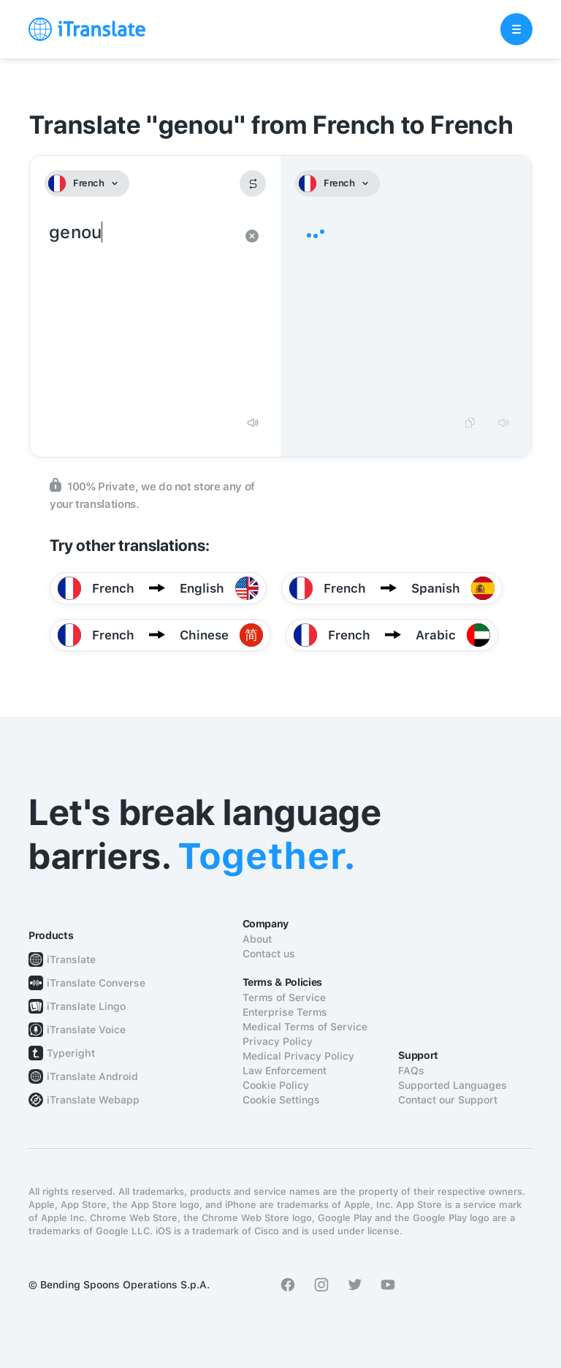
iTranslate (71, 959)
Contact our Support (447, 1100)
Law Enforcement (285, 1070)
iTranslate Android (92, 1076)
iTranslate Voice (86, 1030)
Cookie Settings (281, 1100)
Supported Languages (452, 1085)
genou (141, 312)
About (257, 939)
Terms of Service (284, 997)
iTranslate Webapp (93, 1100)
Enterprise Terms (285, 1012)
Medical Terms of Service (305, 1027)
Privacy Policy (278, 1041)
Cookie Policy (276, 1085)
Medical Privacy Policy (298, 1056)
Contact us (269, 954)
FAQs (411, 1070)
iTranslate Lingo (86, 1006)
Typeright (71, 1053)
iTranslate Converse (96, 983)
